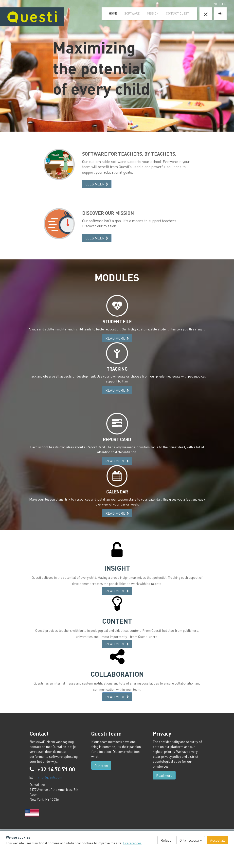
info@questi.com (50, 777)
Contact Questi (178, 13)
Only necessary (191, 840)
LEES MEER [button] (96, 184)
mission (153, 13)
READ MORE (117, 338)
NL (215, 3)
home (113, 13)
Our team (101, 765)
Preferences (132, 843)
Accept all (217, 840)
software (132, 13)
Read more (164, 775)
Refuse (166, 840)
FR (224, 3)
